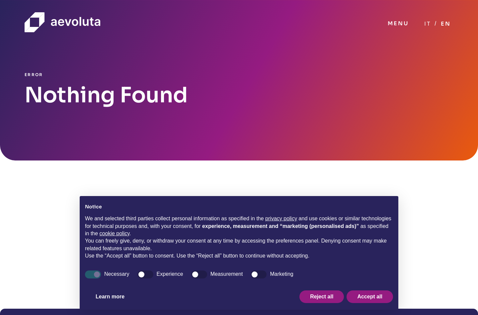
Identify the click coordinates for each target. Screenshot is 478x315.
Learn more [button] (110, 296)
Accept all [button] (369, 296)
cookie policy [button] (114, 233)
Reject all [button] (321, 296)
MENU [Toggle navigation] (398, 23)
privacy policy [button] (281, 218)
